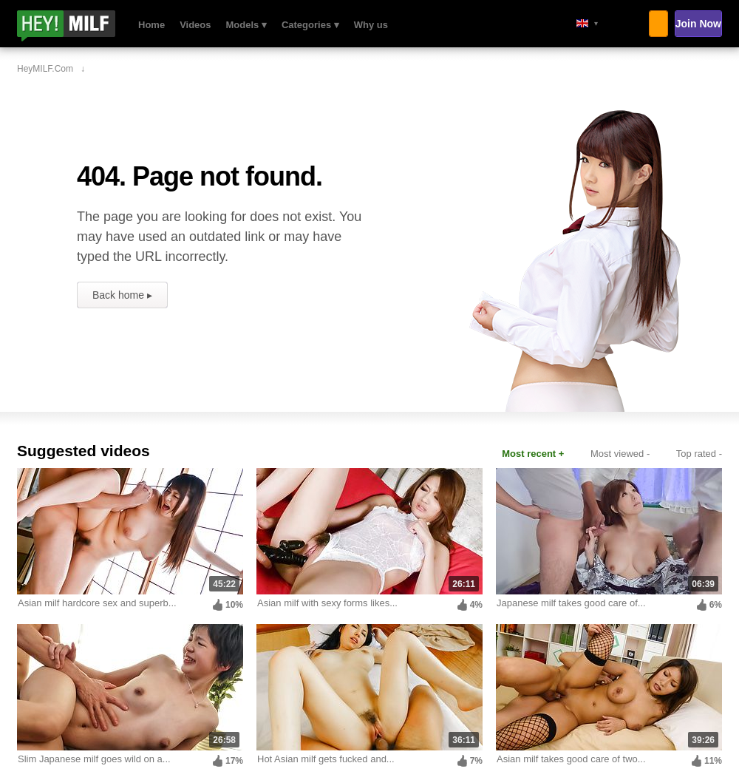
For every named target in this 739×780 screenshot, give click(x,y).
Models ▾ (246, 24)
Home (151, 24)
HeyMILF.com (85, 25)
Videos (195, 24)
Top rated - (699, 453)
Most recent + (533, 453)
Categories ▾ (310, 24)
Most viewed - (620, 453)
